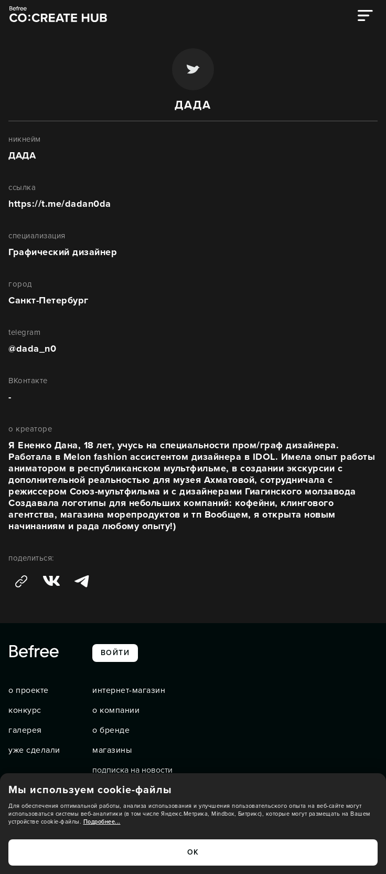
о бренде (111, 730)
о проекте (28, 690)
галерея (25, 730)
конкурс (24, 710)
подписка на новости (132, 770)
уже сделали (34, 750)
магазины (112, 750)
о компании (116, 710)
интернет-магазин (128, 690)
